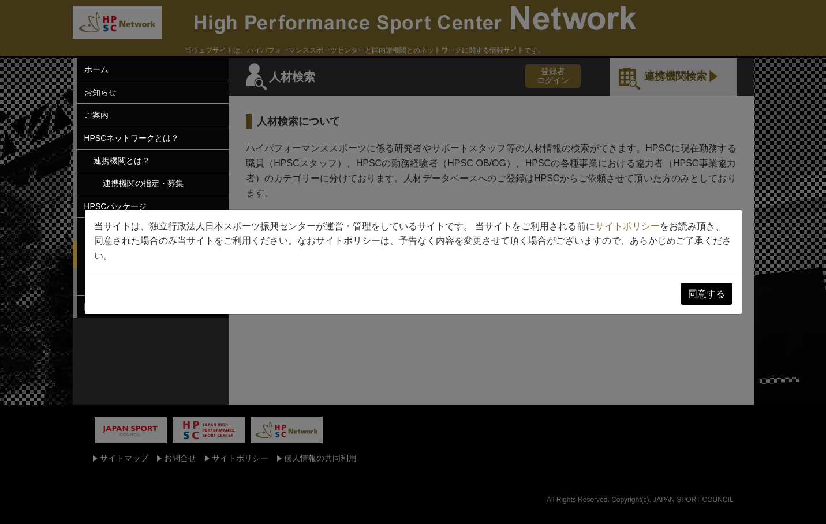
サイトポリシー (627, 226)
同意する (706, 294)
